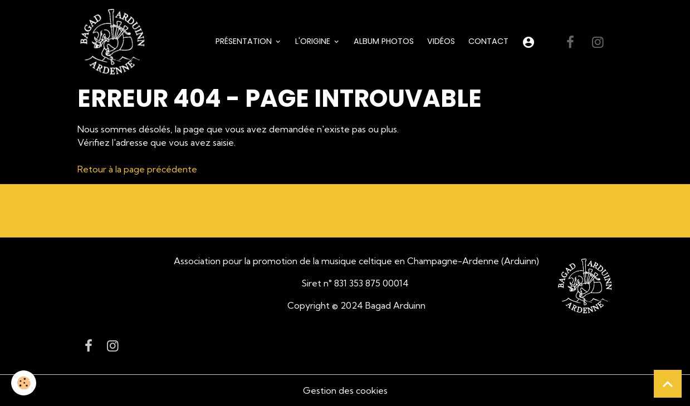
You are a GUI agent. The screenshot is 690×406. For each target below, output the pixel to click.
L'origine (313, 41)
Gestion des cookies (345, 390)
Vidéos (441, 41)
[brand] (114, 42)
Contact (488, 41)
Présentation (245, 41)
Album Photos (384, 41)
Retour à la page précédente (137, 169)
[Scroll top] (668, 384)
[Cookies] (23, 382)
